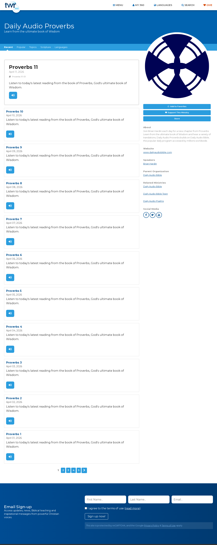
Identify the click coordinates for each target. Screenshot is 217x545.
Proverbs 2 (14, 351)
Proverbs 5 (14, 259)
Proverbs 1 (13, 382)
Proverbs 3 (14, 320)
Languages (61, 47)
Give (209, 5)
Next (84, 413)
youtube (159, 215)
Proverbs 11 (22, 67)
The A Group (133, 535)
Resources (166, 526)
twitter (152, 215)
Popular (21, 47)
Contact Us (80, 526)
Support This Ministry (178, 112)
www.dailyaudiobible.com (157, 152)
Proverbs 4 (14, 290)
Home (47, 526)
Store (177, 118)
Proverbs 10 (14, 105)
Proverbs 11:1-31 (18, 75)
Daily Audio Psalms (153, 201)
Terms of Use (169, 468)
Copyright (146, 526)
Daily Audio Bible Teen (155, 194)
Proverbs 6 (14, 228)
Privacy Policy (151, 468)
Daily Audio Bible (152, 175)
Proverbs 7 (14, 197)
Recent (8, 47)
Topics (32, 47)
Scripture (46, 47)
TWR (110, 535)
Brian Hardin (150, 163)
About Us (61, 526)
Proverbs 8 (14, 167)
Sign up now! (96, 459)
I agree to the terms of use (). (113, 451)
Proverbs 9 (14, 136)
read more (132, 451)
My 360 (139, 5)
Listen (13, 89)
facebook (146, 215)
